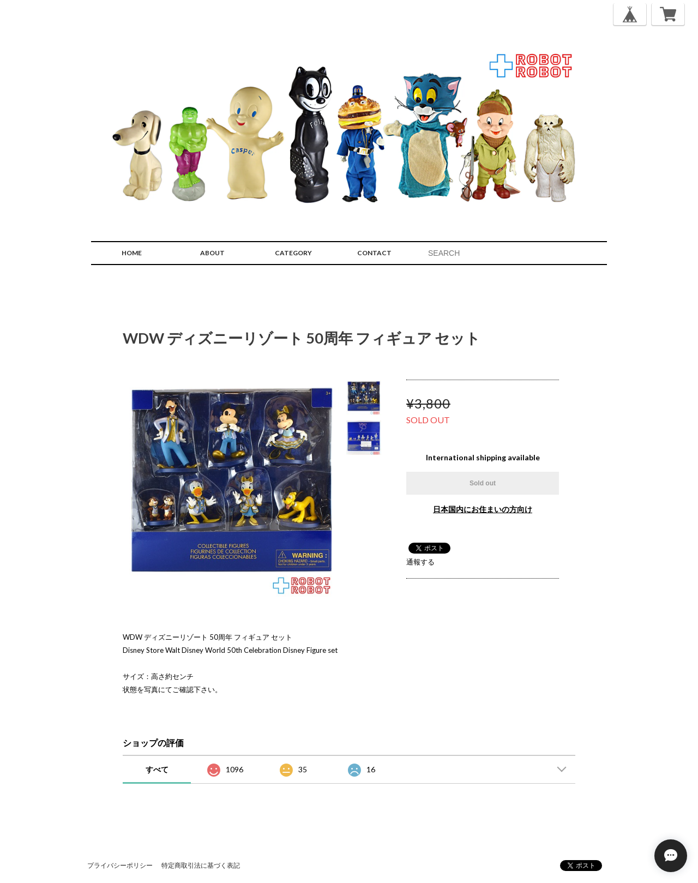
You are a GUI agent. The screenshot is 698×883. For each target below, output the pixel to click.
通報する (420, 561)
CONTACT (374, 253)
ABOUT (212, 253)
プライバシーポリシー (120, 865)
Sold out (483, 483)
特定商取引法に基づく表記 (200, 865)
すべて (157, 769)
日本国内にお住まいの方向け (482, 509)
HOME (132, 253)
